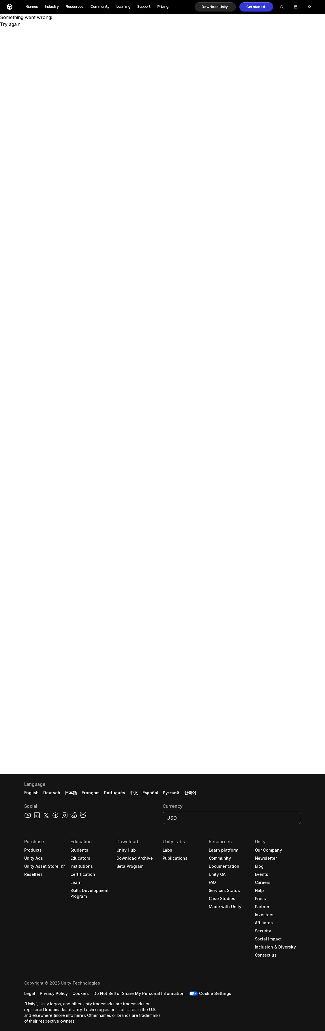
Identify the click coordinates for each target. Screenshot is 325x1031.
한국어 (190, 792)
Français (90, 792)
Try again (10, 24)
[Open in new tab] (62, 866)
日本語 (71, 792)
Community (100, 6)
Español (150, 792)
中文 (134, 792)
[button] (215, 7)
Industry (52, 6)
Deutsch (51, 792)
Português (114, 792)
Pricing (162, 6)
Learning (123, 6)
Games (32, 6)
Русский (171, 792)
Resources (75, 6)
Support (144, 6)
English (31, 792)
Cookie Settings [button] (215, 993)
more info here (69, 1015)
